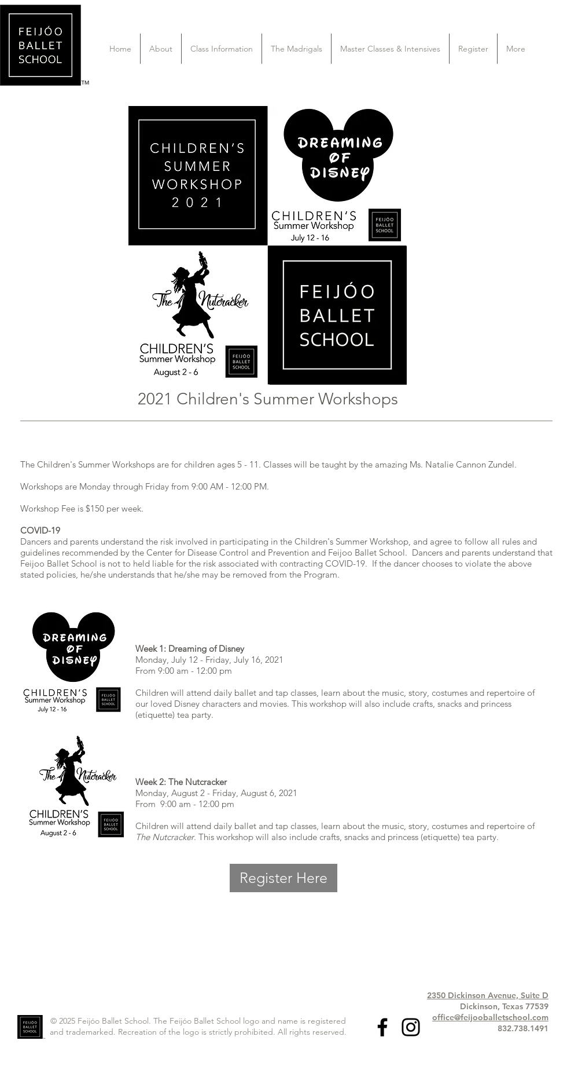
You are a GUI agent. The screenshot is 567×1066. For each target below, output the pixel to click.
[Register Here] (283, 878)
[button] (161, 49)
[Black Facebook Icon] (382, 1027)
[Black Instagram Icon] (411, 1027)
